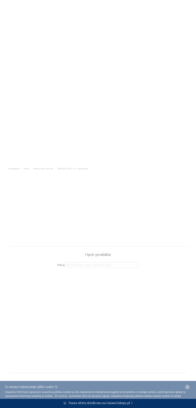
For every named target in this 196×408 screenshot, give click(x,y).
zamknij (61, 396)
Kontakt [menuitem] (132, 13)
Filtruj (61, 265)
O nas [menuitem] (13, 13)
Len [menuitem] (118, 13)
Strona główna (14, 168)
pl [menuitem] (155, 13)
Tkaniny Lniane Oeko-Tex (43, 168)
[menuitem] (145, 13)
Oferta (26, 168)
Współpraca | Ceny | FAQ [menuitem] (63, 13)
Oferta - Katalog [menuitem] (31, 13)
